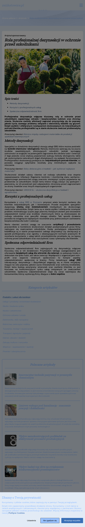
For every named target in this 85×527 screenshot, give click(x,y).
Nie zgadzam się (50, 520)
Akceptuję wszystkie (72, 520)
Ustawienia (31, 520)
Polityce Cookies (17, 512)
